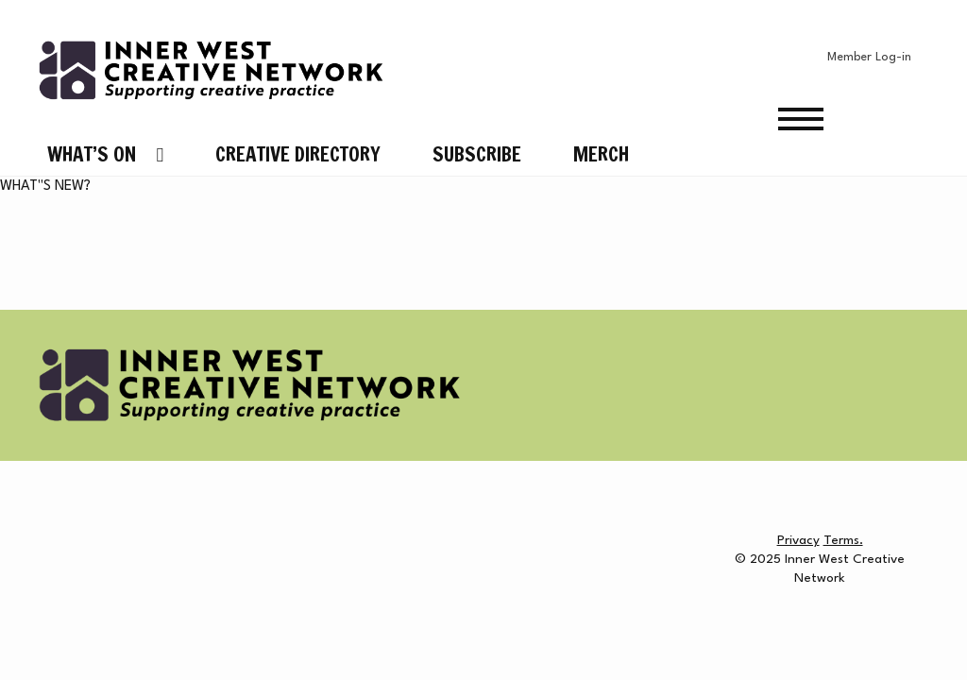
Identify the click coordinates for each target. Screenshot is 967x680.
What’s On (91, 154)
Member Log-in (869, 57)
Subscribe (477, 154)
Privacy (798, 540)
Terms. (843, 540)
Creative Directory (298, 154)
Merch (601, 154)
